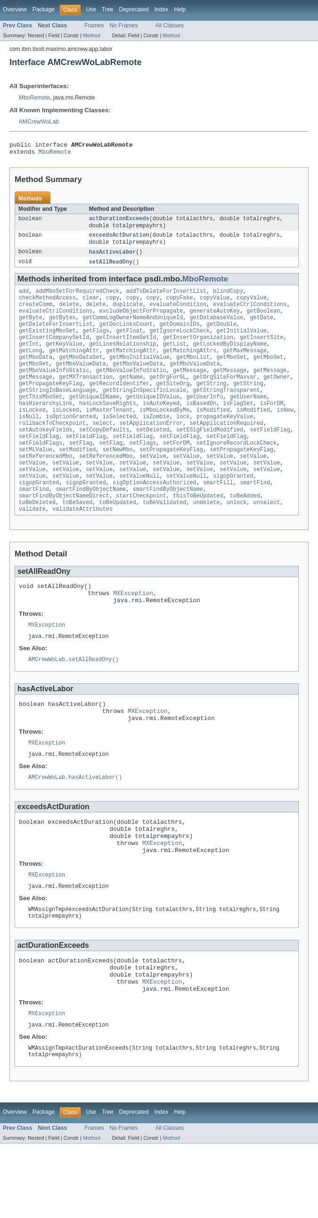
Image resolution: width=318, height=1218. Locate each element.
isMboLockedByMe (164, 434)
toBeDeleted (37, 540)
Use (91, 9)
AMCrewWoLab (39, 121)
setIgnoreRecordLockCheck (236, 472)
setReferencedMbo (46, 487)
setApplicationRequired (226, 449)
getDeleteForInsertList (55, 336)
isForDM (272, 427)
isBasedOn (201, 427)
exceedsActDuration (119, 240)
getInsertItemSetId (126, 351)
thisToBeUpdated (198, 532)
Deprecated (134, 9)
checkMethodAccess (47, 306)
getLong (30, 366)
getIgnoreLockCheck (179, 344)
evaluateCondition (177, 313)
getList (175, 359)
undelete (206, 540)
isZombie (156, 442)
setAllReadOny (110, 268)
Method (91, 35)
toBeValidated (164, 540)
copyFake (179, 306)
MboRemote (34, 97)
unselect (266, 540)
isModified (213, 434)
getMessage (189, 389)
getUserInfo (204, 419)
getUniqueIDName (94, 419)
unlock (237, 540)
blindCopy (228, 298)
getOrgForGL (167, 396)
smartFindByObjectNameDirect (64, 532)
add (24, 298)
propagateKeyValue (224, 442)
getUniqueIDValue (152, 419)
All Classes (169, 25)
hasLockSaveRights (107, 427)
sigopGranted (233, 510)
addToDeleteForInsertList (166, 298)
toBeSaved (77, 540)
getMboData (35, 374)
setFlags (143, 472)
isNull (29, 442)
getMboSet (231, 374)
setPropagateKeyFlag (171, 479)
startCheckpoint (141, 532)
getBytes (62, 328)
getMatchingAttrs (190, 366)
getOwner (276, 396)
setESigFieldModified (209, 457)
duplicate (128, 313)
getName (131, 396)
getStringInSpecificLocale (145, 411)
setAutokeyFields (46, 457)
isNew (285, 434)
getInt (29, 359)
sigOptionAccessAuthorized (154, 517)
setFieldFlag (270, 457)
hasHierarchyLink (46, 427)
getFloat (129, 344)
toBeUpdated (117, 540)
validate (32, 547)
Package (44, 9)
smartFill (218, 517)
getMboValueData (81, 381)
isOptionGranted (71, 442)
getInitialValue (241, 344)
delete (69, 313)
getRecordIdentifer (119, 404)
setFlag (81, 472)
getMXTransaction (86, 396)
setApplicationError (151, 449)
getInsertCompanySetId (54, 351)
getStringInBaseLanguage (57, 411)
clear (90, 306)
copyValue (215, 306)
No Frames (124, 25)
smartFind (255, 517)
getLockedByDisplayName (230, 359)
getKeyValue (64, 359)
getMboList (193, 374)
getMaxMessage (245, 366)
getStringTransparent (226, 411)
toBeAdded (245, 532)
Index (161, 9)
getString (211, 404)
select (102, 449)
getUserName (248, 419)
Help (180, 9)
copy (112, 306)
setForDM (176, 472)
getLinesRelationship (122, 359)
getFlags (95, 344)
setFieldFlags (40, 472)
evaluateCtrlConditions (249, 313)
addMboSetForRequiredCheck (78, 298)
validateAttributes (82, 547)
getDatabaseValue (216, 328)
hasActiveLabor (112, 258)
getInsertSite (261, 351)
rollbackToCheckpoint (52, 449)
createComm (35, 313)
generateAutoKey (214, 321)
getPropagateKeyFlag (50, 404)
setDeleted (153, 457)
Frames (94, 25)
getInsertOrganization (198, 351)
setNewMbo (118, 479)
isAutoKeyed (161, 427)
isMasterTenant (109, 434)
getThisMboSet (40, 419)
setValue (152, 487)
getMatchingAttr (74, 366)
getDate (261, 328)
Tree (108, 9)
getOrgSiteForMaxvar (225, 396)
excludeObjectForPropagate (141, 321)
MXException (133, 634)
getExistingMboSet (47, 344)
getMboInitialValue (139, 374)
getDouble (221, 336)
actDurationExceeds (119, 222)
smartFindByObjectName (91, 525)
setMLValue (35, 479)
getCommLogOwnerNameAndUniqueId (132, 328)
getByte (30, 328)
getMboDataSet (80, 374)
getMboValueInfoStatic (54, 389)
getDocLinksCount (126, 336)
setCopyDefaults (104, 457)
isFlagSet (238, 427)
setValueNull (139, 510)
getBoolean (263, 321)
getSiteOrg (172, 404)
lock (182, 442)
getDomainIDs (179, 336)
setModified (77, 479)
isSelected (119, 442)
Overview (15, 9)
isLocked (32, 434)
